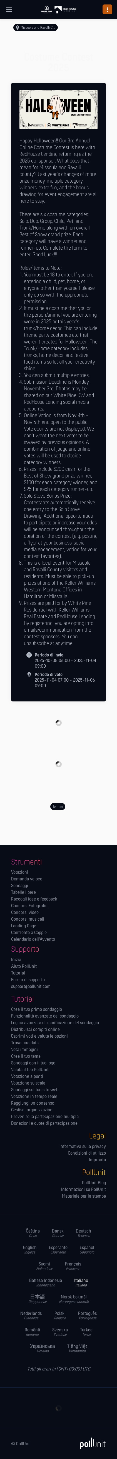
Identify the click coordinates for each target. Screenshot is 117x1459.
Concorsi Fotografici (30, 906)
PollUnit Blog (94, 1183)
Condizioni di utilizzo (87, 1153)
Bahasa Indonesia (45, 1283)
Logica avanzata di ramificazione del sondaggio (55, 1023)
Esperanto (58, 1250)
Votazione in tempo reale (34, 1096)
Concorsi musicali (27, 919)
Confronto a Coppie (29, 932)
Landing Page (23, 926)
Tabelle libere (23, 892)
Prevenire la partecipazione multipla (45, 1116)
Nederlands (31, 1315)
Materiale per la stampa (84, 1196)
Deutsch (83, 1233)
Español (87, 1250)
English (30, 1250)
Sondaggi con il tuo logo (33, 1063)
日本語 (37, 1299)
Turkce (86, 1332)
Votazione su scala (28, 1083)
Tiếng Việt (77, 1348)
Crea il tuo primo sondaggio (36, 1009)
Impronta (97, 1160)
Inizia (16, 960)
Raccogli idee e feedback (34, 899)
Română (32, 1332)
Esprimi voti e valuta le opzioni (39, 1036)
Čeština (33, 1233)
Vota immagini (24, 1049)
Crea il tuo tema (26, 1056)
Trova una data (25, 1043)
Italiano (81, 1283)
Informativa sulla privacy (82, 1146)
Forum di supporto (28, 980)
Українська (42, 1348)
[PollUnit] (90, 1443)
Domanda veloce (26, 879)
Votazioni (19, 872)
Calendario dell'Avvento (33, 939)
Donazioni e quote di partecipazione (44, 1123)
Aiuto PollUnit (24, 966)
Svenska (60, 1332)
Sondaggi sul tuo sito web (34, 1090)
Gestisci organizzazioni (32, 1110)
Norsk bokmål (74, 1299)
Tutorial (18, 973)
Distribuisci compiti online (35, 1029)
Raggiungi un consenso (32, 1103)
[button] (107, 9)
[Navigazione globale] (9, 9)
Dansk (58, 1233)
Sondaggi (19, 886)
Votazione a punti (27, 1076)
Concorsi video (25, 912)
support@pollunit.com (31, 986)
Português (87, 1315)
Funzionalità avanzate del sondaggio (45, 1016)
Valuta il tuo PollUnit (30, 1070)
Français (73, 1266)
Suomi (44, 1266)
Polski (60, 1315)
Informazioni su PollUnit (83, 1189)
